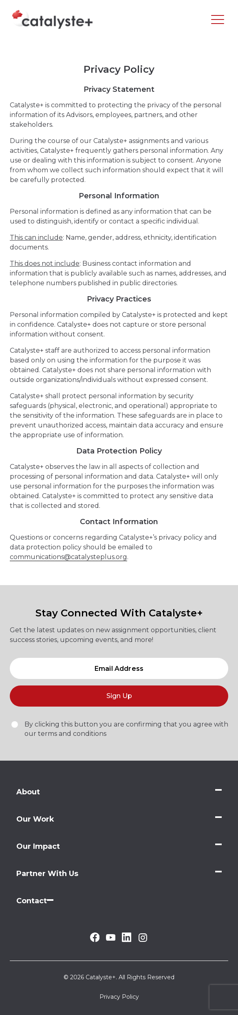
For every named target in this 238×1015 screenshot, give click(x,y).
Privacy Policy (119, 996)
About (28, 791)
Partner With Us (47, 873)
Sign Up (119, 696)
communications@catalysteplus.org (68, 557)
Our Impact (38, 846)
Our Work (35, 819)
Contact (31, 900)
